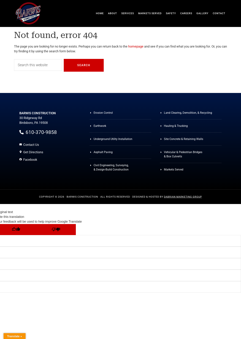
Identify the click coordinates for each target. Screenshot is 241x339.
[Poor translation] (56, 229)
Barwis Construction (28, 13)
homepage (135, 46)
